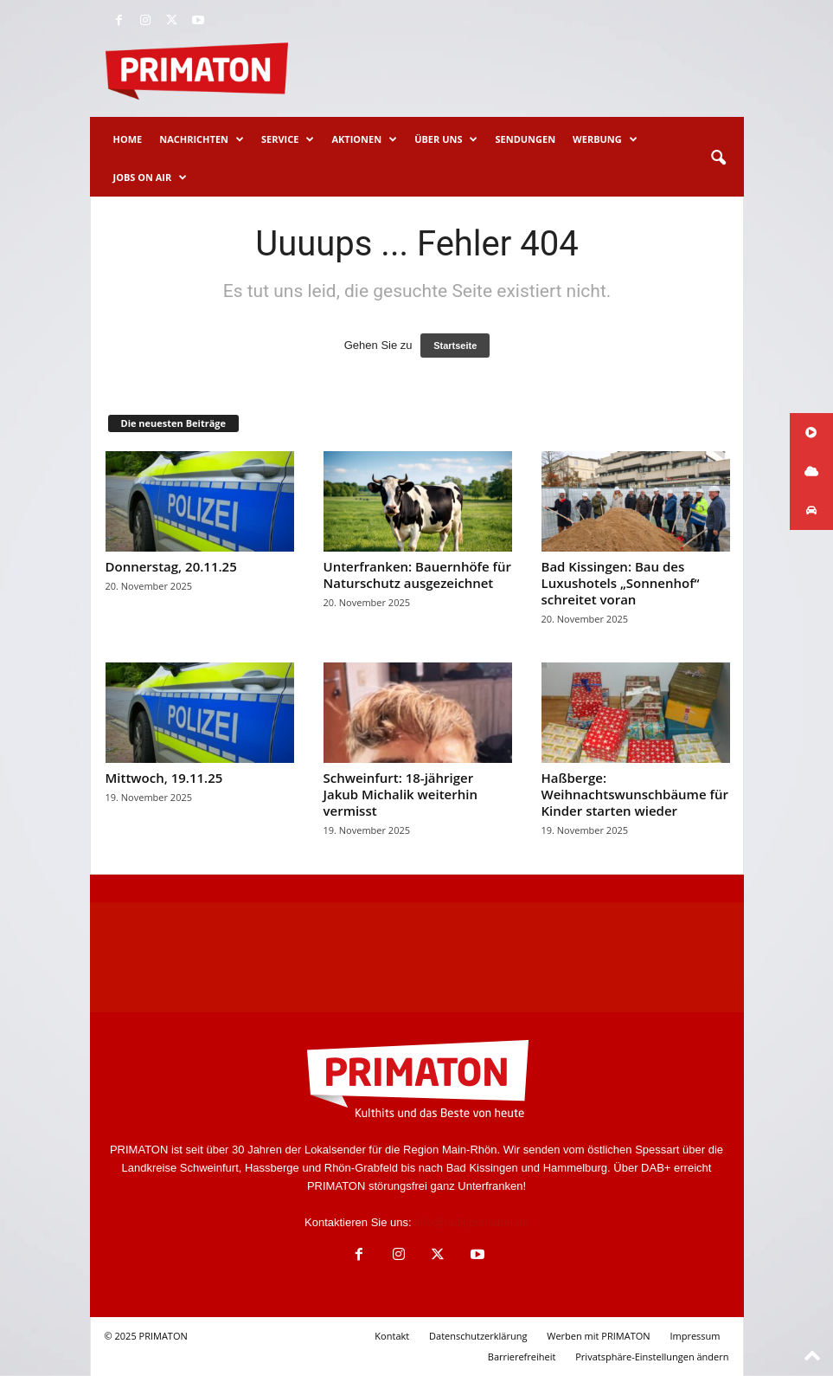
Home (128, 138)
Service (287, 139)
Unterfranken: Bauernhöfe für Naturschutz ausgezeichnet (417, 574)
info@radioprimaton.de (471, 1222)
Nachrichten (201, 139)
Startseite (455, 345)
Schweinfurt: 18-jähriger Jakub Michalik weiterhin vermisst (400, 794)
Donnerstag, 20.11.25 (171, 566)
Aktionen (364, 139)
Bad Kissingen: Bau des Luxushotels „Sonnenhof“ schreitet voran (620, 583)
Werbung (605, 139)
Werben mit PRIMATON (598, 1335)
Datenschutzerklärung (478, 1335)
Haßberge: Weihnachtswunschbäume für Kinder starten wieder (634, 794)
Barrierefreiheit (522, 1356)
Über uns (445, 139)
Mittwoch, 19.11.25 (164, 777)
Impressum (695, 1335)
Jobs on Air (150, 177)
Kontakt (392, 1335)
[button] (718, 158)
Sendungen (525, 138)
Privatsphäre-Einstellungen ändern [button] (651, 1356)
